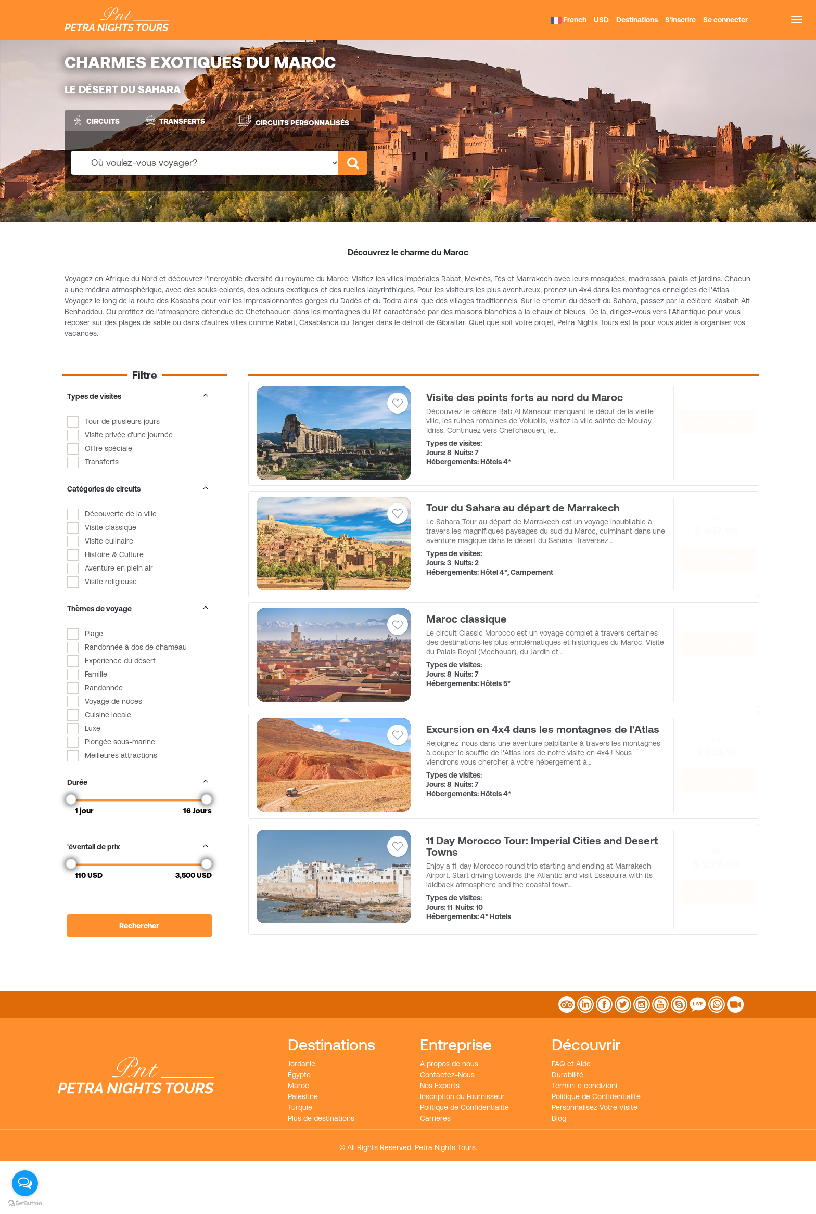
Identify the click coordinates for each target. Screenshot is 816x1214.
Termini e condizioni (584, 1085)
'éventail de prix (139, 847)
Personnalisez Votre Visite (595, 1107)
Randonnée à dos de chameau (136, 647)
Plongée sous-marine (120, 742)
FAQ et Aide (571, 1064)
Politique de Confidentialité (464, 1107)
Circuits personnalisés (293, 120)
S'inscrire (680, 20)
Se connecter (725, 20)
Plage (94, 633)
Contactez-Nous (447, 1074)
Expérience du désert (120, 660)
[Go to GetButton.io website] (25, 1203)
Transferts (174, 120)
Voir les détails (716, 422)
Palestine (303, 1096)
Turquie (300, 1107)
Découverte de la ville (121, 514)
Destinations (637, 20)
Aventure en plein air (119, 568)
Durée (139, 782)
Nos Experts (440, 1085)
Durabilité (567, 1074)
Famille (96, 674)
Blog (559, 1118)
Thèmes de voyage (139, 608)
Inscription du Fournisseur (462, 1096)
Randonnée (104, 687)
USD (601, 20)
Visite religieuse (111, 581)
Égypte (299, 1074)
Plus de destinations (321, 1118)
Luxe (93, 728)
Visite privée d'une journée (129, 435)
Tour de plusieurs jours (122, 421)
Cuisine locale (108, 715)
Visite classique (111, 527)
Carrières (435, 1118)
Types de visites (139, 396)
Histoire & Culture (114, 554)
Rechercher (139, 926)
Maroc (298, 1085)
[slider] (71, 799)
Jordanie (301, 1064)
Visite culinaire (109, 541)
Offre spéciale (108, 448)
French (568, 20)
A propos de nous (449, 1064)
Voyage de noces (113, 701)
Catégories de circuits (139, 489)
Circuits (95, 120)
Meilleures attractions (121, 755)
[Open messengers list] (25, 1183)
